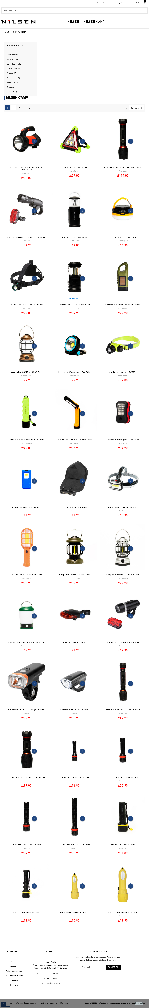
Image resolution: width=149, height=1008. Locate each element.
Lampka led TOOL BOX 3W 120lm (74, 237)
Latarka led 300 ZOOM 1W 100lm (74, 845)
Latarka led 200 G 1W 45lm (26, 912)
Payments (14, 985)
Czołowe (11, 73)
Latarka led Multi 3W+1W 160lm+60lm (74, 440)
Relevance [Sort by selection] (137, 108)
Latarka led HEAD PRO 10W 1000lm (26, 305)
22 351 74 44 (52, 979)
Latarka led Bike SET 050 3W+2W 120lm (26, 237)
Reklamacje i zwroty (14, 976)
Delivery (14, 980)
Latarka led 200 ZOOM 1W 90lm (123, 777)
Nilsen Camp (15, 46)
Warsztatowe (13, 69)
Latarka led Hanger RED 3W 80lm (123, 440)
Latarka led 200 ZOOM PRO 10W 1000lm (26, 777)
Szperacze (12, 83)
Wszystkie (12, 55)
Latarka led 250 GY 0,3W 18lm (74, 912)
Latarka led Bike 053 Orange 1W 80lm (26, 710)
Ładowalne (12, 92)
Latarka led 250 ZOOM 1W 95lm (26, 845)
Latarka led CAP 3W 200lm (74, 507)
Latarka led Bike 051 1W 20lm (74, 642)
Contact (14, 962)
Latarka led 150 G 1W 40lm (122, 845)
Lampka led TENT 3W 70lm (123, 237)
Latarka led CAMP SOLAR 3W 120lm (122, 305)
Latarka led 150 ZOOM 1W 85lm (74, 777)
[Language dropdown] (115, 3)
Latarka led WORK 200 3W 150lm (26, 575)
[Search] (74, 10)
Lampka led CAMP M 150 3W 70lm (26, 372)
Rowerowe (12, 87)
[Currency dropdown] (134, 3)
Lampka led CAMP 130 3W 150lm (74, 575)
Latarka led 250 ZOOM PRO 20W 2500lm (122, 168)
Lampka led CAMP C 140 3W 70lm (122, 575)
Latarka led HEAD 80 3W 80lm (122, 507)
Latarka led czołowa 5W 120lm (122, 372)
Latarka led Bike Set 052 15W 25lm (122, 642)
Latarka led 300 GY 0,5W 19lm (122, 912)
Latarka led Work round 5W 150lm (74, 372)
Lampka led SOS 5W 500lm (74, 168)
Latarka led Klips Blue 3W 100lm (26, 507)
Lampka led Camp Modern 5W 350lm (26, 642)
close (138, 1003)
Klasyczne (13, 59)
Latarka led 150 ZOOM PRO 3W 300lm (123, 710)
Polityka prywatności (14, 971)
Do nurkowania (14, 64)
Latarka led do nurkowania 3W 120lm (26, 440)
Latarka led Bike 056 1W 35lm (74, 710)
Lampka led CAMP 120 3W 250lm (74, 305)
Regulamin (14, 966)
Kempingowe (13, 78)
